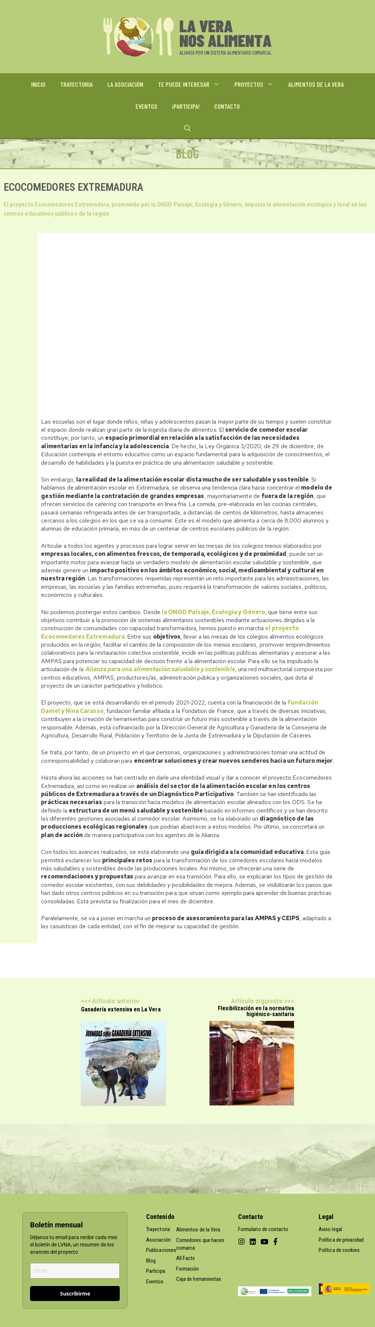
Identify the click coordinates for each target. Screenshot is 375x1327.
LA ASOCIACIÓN (125, 84)
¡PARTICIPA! (186, 106)
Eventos (154, 1281)
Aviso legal (330, 1229)
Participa (155, 1271)
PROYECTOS (257, 84)
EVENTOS (146, 106)
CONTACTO (227, 106)
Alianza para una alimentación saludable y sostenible (160, 669)
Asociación (158, 1240)
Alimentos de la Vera (198, 1229)
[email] (75, 1271)
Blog (151, 1260)
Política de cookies (339, 1250)
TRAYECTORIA (76, 84)
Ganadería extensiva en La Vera (121, 1009)
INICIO (38, 84)
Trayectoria (158, 1229)
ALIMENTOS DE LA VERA (316, 84)
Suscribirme (75, 1293)
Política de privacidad (341, 1240)
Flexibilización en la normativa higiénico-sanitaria (256, 1011)
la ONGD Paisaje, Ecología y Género (213, 612)
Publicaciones (161, 1250)
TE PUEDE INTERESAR (192, 84)
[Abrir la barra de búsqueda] (187, 128)
